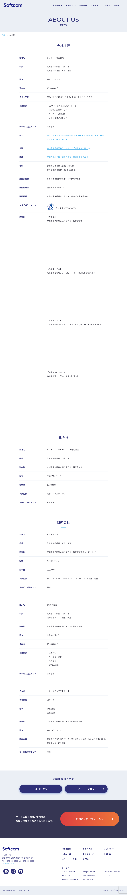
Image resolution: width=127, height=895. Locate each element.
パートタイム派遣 (111, 871)
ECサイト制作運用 (68, 871)
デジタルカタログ (89, 879)
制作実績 (83, 5)
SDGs (116, 5)
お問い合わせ (24, 890)
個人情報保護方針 (9, 890)
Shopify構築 (88, 871)
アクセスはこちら (8, 864)
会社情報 (67, 848)
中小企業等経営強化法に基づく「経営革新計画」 (67, 148)
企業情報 (56, 5)
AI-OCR (107, 875)
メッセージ (89, 854)
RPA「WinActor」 (90, 875)
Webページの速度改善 (70, 879)
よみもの (95, 5)
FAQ (87, 859)
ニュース (106, 5)
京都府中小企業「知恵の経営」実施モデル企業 (66, 157)
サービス (70, 5)
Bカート (65, 875)
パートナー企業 (70, 859)
